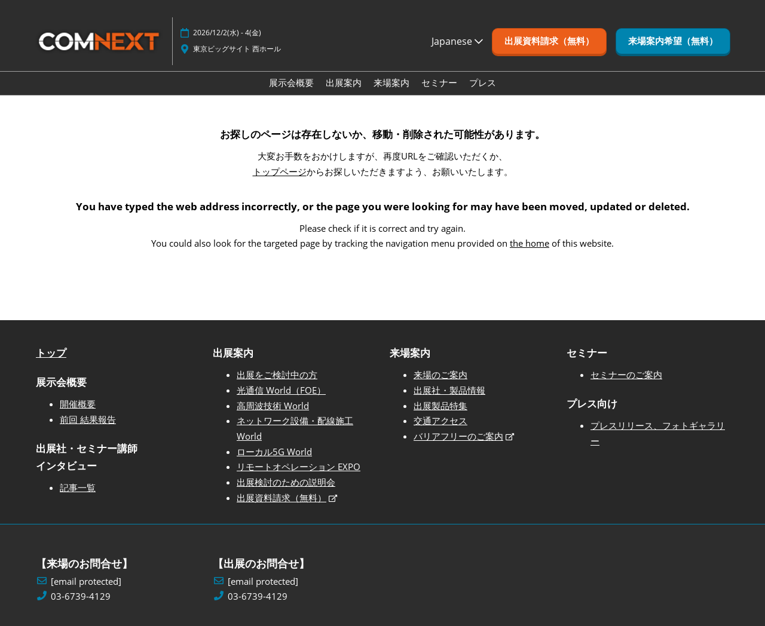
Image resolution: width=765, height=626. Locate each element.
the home (529, 243)
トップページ (280, 171)
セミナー (439, 82)
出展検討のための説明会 (286, 482)
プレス (482, 82)
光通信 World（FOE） (281, 390)
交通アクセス (440, 420)
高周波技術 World (273, 406)
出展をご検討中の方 (277, 374)
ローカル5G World (274, 452)
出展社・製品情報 (449, 390)
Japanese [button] (457, 41)
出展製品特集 (440, 406)
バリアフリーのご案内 (458, 436)
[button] (549, 41)
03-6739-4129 (81, 596)
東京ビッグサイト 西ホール (237, 49)
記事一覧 (78, 487)
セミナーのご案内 (626, 374)
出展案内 (344, 82)
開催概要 (78, 404)
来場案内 (391, 82)
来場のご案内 (440, 374)
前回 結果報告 (88, 419)
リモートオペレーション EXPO (298, 466)
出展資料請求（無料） (281, 498)
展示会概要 (291, 82)
